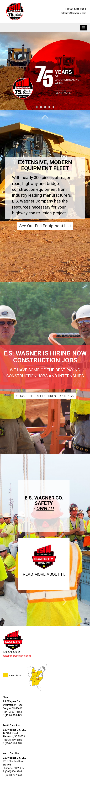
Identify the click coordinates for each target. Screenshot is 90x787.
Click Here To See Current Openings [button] (45, 396)
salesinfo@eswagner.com (73, 13)
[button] (43, 561)
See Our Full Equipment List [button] (45, 226)
